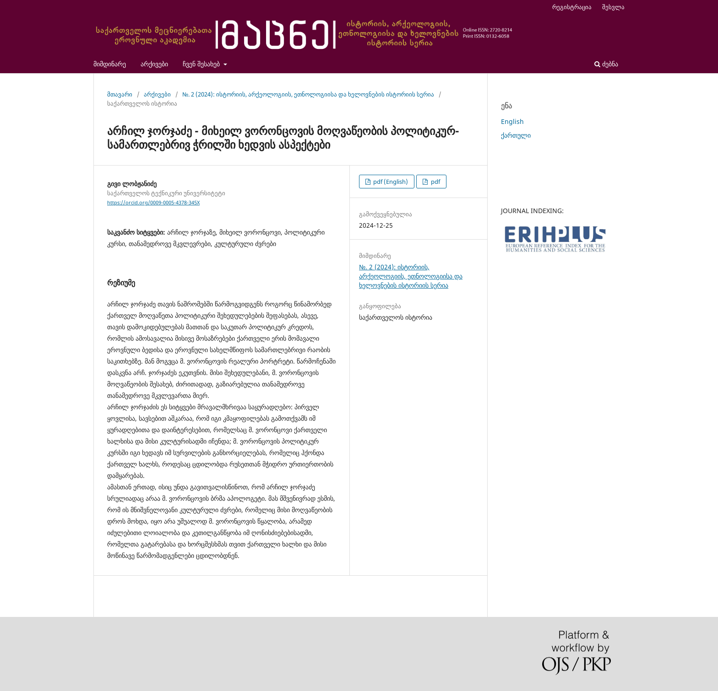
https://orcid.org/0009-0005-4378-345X (153, 202)
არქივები (154, 63)
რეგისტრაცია (572, 7)
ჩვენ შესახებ (202, 63)
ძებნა (606, 63)
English (512, 121)
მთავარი (119, 94)
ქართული (516, 135)
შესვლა (613, 7)
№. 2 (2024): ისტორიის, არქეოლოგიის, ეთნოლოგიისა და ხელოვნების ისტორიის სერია (308, 94)
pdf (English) (390, 181)
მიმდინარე (109, 63)
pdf (435, 181)
